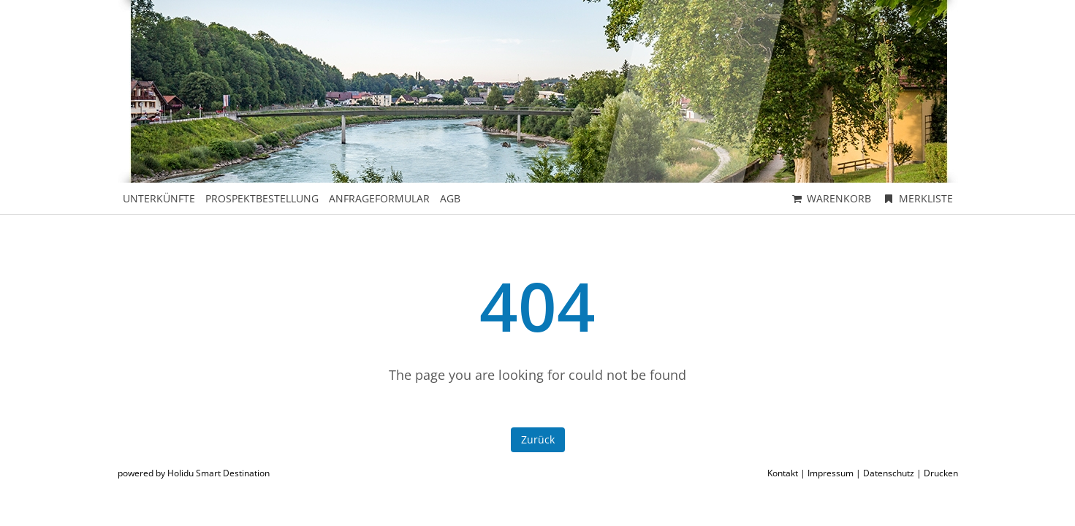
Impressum (831, 473)
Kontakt (782, 473)
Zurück (538, 439)
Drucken (941, 473)
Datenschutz (888, 473)
